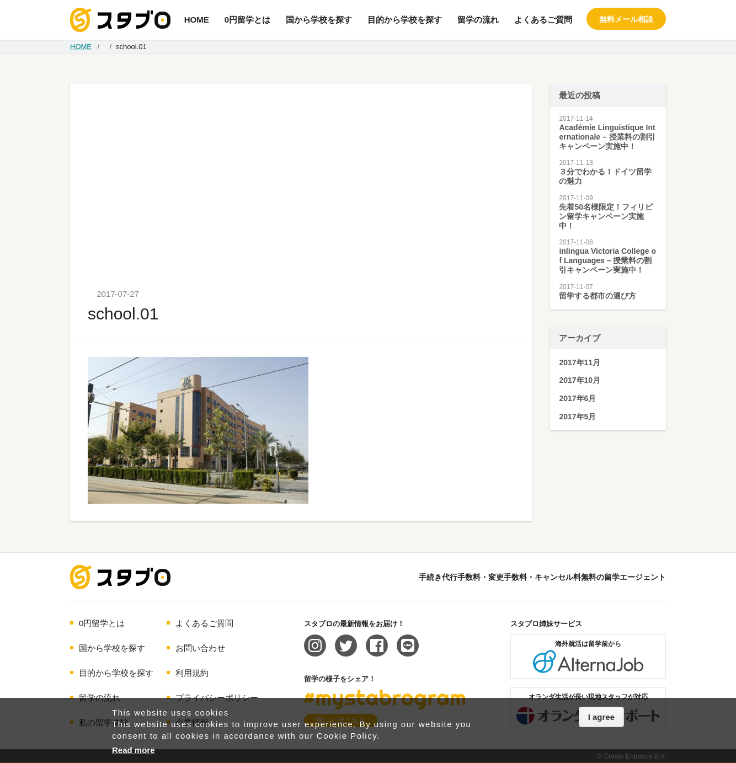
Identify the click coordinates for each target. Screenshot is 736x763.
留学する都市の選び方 (597, 295)
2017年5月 (577, 416)
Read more (133, 750)
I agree (601, 717)
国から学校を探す (319, 19)
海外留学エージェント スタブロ (120, 577)
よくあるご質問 (543, 19)
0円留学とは (247, 19)
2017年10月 (579, 380)
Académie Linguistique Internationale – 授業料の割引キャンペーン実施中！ (607, 137)
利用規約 (192, 672)
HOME (196, 19)
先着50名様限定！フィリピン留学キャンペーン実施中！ (606, 216)
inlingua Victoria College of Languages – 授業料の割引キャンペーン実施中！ (607, 260)
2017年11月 (579, 362)
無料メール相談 (626, 19)
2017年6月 (577, 398)
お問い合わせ (200, 648)
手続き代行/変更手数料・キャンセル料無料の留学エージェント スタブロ (120, 20)
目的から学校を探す (404, 19)
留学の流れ (478, 19)
